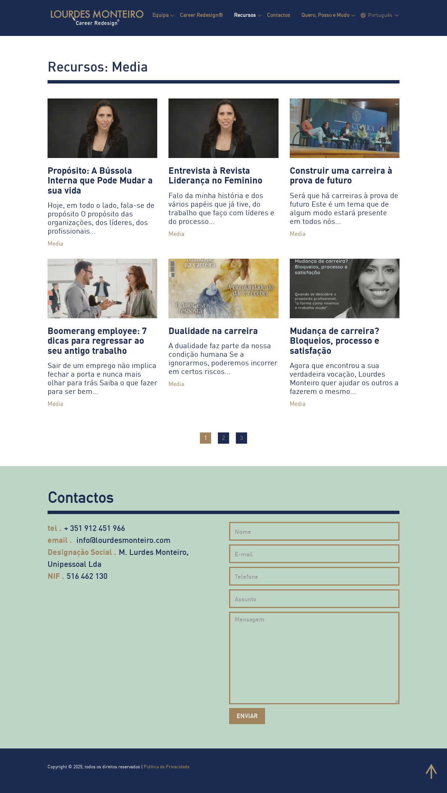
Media (55, 243)
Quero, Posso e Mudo (325, 14)
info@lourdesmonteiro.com (123, 540)
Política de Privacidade (166, 766)
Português (380, 14)
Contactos (278, 14)
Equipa (160, 14)
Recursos (245, 14)
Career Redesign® (201, 14)
